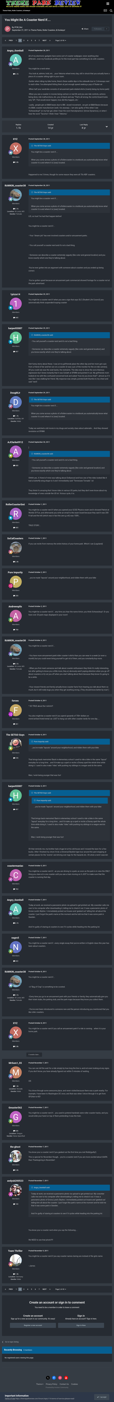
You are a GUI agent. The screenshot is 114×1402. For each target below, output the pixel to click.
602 (15, 961)
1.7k (16, 416)
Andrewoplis (15, 606)
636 (15, 1131)
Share (85, 29)
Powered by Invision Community (57, 1387)
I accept (101, 1397)
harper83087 (15, 328)
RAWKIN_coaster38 (15, 185)
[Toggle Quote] (32, 146)
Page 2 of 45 (60, 40)
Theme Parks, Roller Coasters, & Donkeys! (48, 30)
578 (15, 758)
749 (15, 1204)
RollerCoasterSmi (15, 504)
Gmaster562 (15, 1107)
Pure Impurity (15, 572)
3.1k (16, 209)
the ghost (15, 1146)
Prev (11, 40)
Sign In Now (81, 1325)
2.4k (16, 562)
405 (15, 528)
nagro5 (15, 937)
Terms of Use (10, 1399)
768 (15, 630)
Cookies (74, 1384)
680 (15, 465)
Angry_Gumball (15, 50)
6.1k (16, 74)
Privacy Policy (51, 1384)
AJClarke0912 (15, 442)
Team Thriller (15, 1250)
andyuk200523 (15, 1180)
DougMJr (15, 392)
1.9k (16, 1274)
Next (45, 40)
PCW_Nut (18, 27)
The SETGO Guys (15, 734)
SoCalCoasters (15, 538)
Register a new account (33, 1325)
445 (15, 318)
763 (15, 889)
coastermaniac (15, 865)
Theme (39, 1384)
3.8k (16, 162)
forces (15, 700)
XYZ (15, 139)
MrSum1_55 (15, 1063)
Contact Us (64, 1384)
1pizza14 (15, 294)
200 (15, 596)
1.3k (16, 1086)
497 (15, 352)
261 (15, 724)
